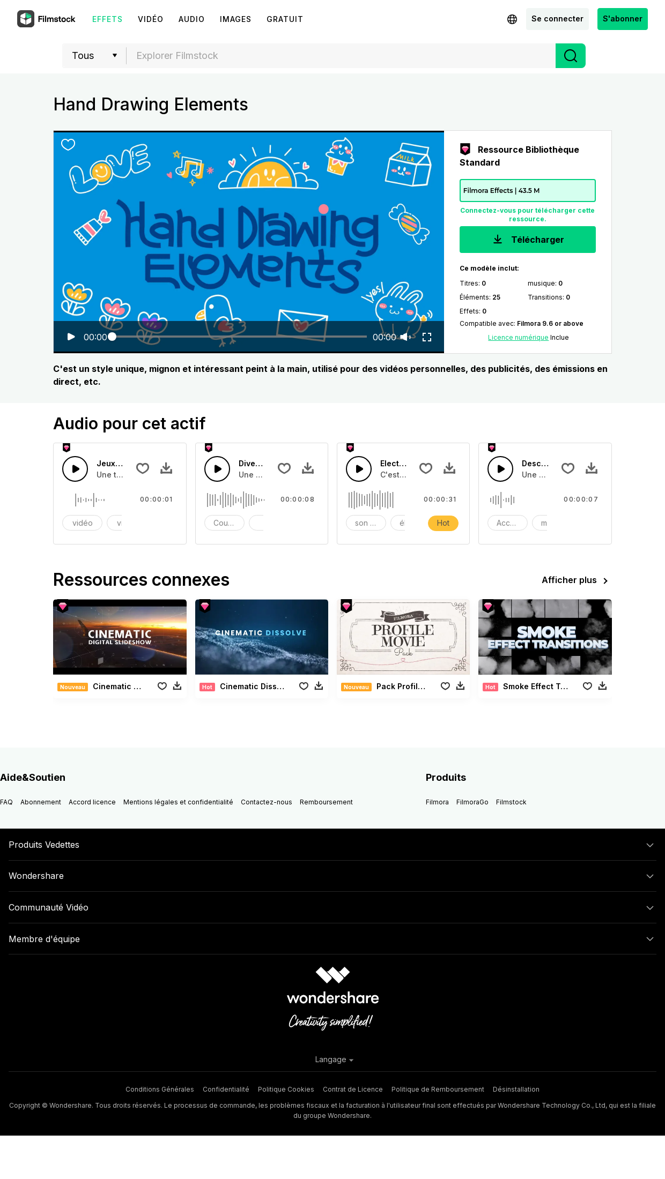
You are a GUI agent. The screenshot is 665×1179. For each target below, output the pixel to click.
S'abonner (622, 18)
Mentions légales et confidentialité (178, 802)
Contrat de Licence (353, 1089)
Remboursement (326, 802)
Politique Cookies (286, 1089)
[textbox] (341, 55)
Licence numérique (518, 337)
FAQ (6, 802)
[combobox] (341, 55)
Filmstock (511, 802)
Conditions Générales (159, 1089)
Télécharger (527, 240)
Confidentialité (226, 1089)
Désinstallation (516, 1089)
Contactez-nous (266, 802)
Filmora (437, 802)
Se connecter (557, 18)
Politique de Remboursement (437, 1089)
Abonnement (40, 802)
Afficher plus (577, 580)
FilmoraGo (472, 802)
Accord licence (92, 802)
